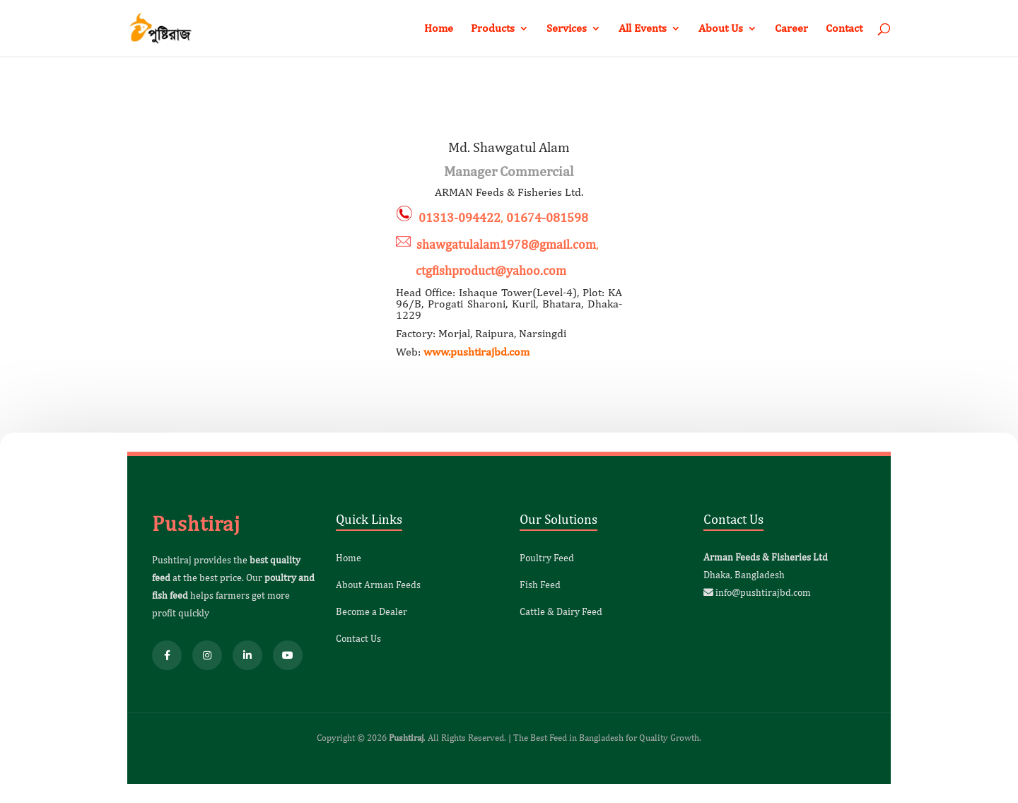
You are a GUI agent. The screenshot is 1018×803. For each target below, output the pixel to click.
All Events (643, 29)
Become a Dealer (371, 611)
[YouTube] (288, 655)
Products (493, 29)
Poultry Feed (547, 557)
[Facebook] (167, 655)
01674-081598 (547, 217)
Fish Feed (540, 584)
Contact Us (358, 638)
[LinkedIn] (247, 655)
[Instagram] (207, 655)
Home (438, 29)
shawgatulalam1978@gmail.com (506, 244)
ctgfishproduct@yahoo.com (481, 270)
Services (566, 29)
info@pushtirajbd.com (763, 592)
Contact (844, 29)
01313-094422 (460, 217)
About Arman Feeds (378, 584)
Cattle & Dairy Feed (561, 611)
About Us (720, 29)
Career (791, 29)
